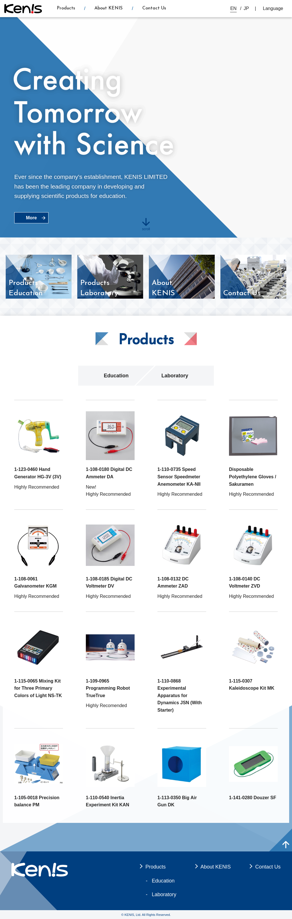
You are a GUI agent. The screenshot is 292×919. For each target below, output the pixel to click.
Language (273, 8)
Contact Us (154, 8)
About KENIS (108, 8)
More (31, 217)
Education (116, 375)
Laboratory (174, 375)
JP (246, 8)
